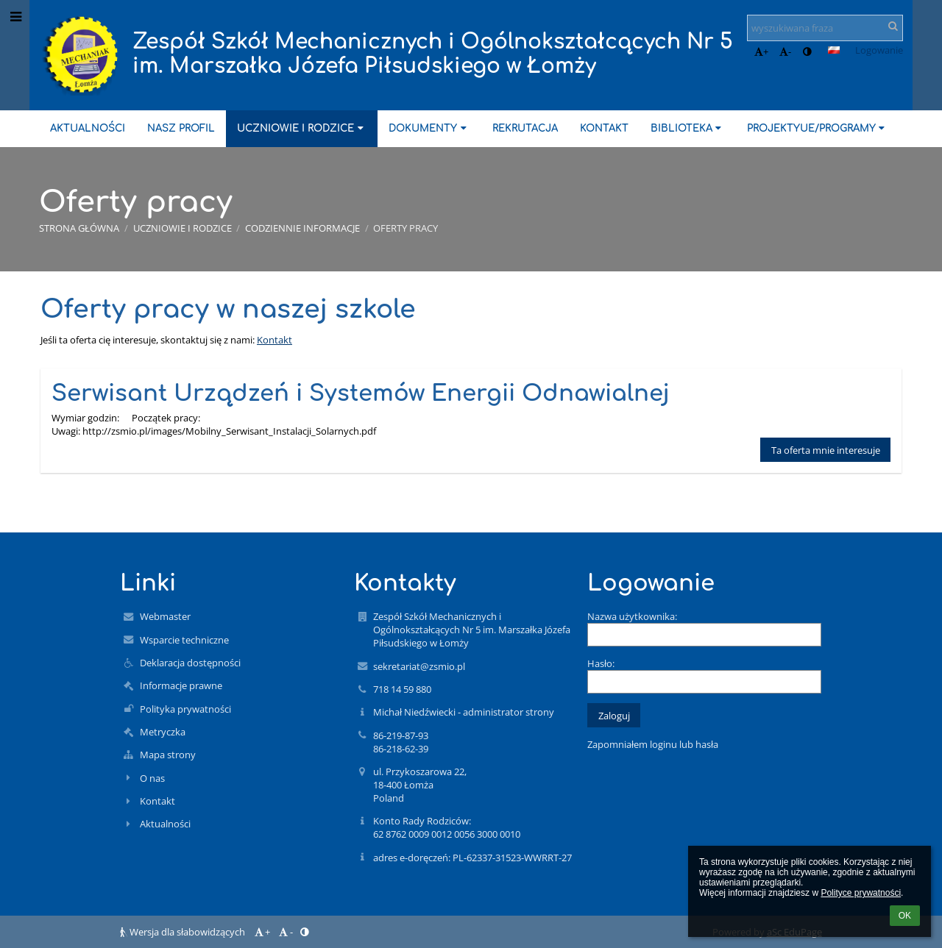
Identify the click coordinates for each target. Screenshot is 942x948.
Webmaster (165, 616)
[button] (834, 50)
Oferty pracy (405, 228)
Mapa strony (168, 754)
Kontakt (274, 339)
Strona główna (79, 228)
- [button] (785, 51)
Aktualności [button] (87, 128)
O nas (152, 778)
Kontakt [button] (604, 128)
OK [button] (905, 915)
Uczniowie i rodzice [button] (301, 128)
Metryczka (162, 731)
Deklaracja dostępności (190, 662)
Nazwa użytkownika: (632, 616)
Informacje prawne (181, 685)
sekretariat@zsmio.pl (419, 666)
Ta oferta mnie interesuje (825, 450)
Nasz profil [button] (181, 128)
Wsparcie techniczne (184, 639)
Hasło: (601, 663)
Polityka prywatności (185, 709)
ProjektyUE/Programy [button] (817, 128)
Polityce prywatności (861, 893)
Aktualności (165, 823)
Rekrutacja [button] (525, 128)
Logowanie (879, 50)
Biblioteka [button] (688, 128)
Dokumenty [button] (429, 128)
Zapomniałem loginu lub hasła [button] (652, 744)
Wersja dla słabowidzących (183, 931)
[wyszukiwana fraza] (825, 28)
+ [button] (761, 51)
